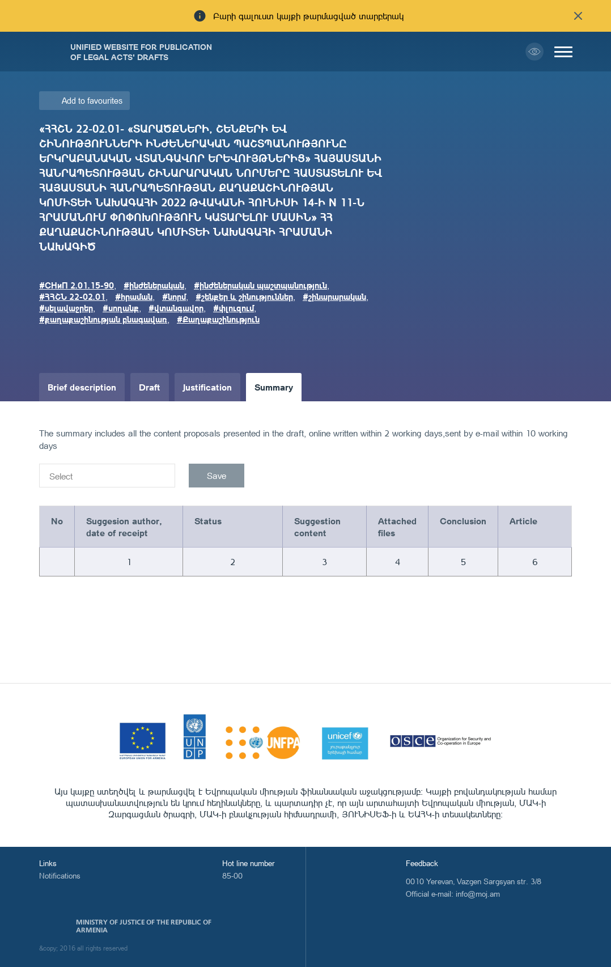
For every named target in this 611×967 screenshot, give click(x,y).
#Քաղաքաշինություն (218, 319)
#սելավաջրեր (66, 307)
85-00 (232, 875)
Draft (149, 387)
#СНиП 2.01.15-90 (76, 285)
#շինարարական (334, 296)
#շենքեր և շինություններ (244, 296)
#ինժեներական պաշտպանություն (260, 285)
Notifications (59, 875)
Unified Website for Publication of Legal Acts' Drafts (141, 51)
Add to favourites (92, 100)
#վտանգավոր (175, 307)
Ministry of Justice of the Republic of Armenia (143, 926)
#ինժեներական (154, 285)
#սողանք (121, 307)
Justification (207, 387)
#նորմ (174, 296)
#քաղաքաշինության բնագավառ (103, 319)
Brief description (82, 387)
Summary (273, 387)
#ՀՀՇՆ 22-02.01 (72, 296)
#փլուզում (233, 307)
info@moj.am (478, 893)
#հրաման (133, 296)
